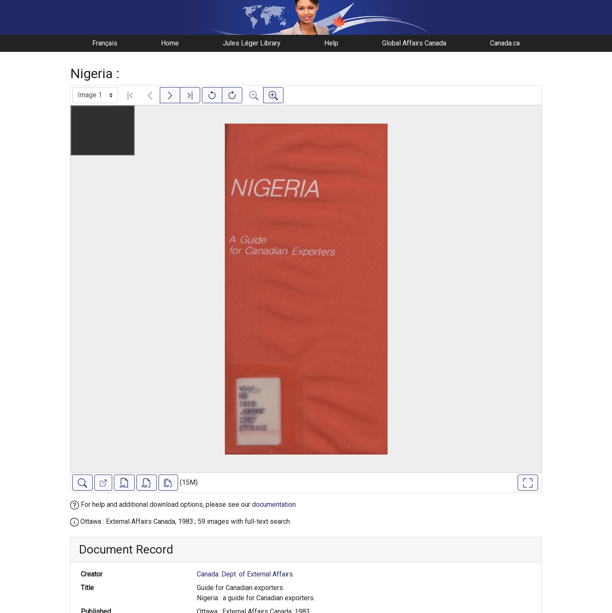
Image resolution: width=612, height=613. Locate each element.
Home (170, 43)
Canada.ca (505, 43)
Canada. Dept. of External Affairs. (245, 574)
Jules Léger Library (251, 43)
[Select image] (95, 95)
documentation (274, 504)
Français (104, 43)
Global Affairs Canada (414, 43)
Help (331, 43)
